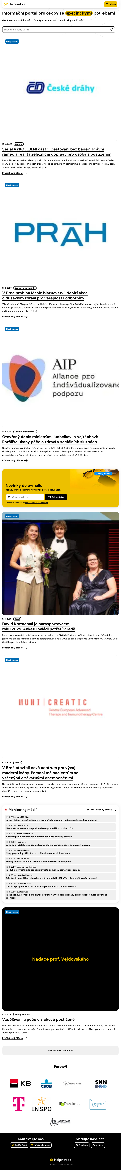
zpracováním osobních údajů (36, 503)
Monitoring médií (69, 20)
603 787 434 (19, 1145)
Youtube (98, 1145)
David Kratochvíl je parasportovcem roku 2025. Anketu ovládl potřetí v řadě (38, 626)
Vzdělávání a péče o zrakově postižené (38, 1019)
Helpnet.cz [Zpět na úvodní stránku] (17, 4)
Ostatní (18, 144)
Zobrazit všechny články (98, 809)
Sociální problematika (25, 431)
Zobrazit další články (59, 1050)
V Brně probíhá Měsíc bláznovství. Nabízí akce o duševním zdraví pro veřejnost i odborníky (45, 295)
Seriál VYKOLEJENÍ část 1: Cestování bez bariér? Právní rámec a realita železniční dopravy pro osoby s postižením (56, 152)
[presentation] (60, 88)
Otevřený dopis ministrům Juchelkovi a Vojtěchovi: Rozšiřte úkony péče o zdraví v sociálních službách (50, 439)
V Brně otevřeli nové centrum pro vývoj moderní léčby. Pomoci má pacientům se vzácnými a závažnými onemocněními (40, 773)
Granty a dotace (43, 20)
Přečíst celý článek (12, 172)
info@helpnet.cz (40, 1145)
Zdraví (18, 762)
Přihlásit (56, 497)
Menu (113, 4)
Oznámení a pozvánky (14, 20)
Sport (17, 619)
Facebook (82, 1145)
